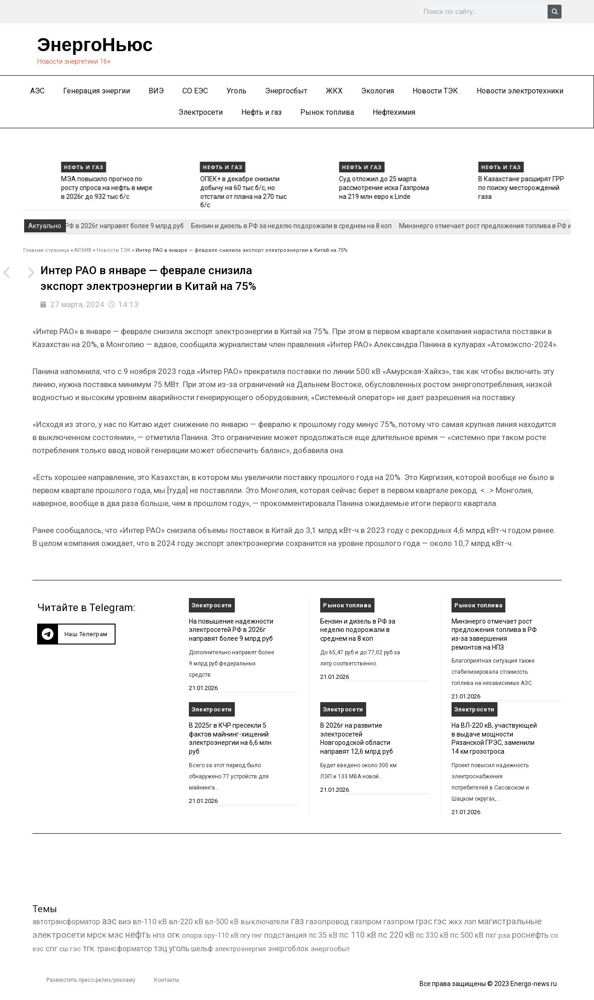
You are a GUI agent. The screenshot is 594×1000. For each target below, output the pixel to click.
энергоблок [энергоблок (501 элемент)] (288, 948)
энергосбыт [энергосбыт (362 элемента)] (330, 949)
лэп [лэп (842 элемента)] (470, 921)
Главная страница (46, 250)
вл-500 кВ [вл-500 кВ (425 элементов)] (222, 921)
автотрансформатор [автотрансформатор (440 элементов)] (66, 921)
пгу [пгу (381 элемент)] (245, 935)
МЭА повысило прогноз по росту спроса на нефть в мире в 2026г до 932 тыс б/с (196, 187)
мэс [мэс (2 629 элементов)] (115, 935)
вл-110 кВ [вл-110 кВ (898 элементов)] (150, 921)
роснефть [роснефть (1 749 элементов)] (530, 935)
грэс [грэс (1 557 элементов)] (424, 921)
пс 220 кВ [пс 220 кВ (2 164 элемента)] (396, 935)
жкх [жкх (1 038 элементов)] (455, 921)
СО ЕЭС (195, 90)
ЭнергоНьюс (95, 44)
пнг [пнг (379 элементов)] (257, 935)
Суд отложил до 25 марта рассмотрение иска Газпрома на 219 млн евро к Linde (474, 187)
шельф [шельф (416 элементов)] (202, 949)
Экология (377, 90)
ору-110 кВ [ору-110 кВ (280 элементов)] (221, 935)
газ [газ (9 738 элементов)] (297, 921)
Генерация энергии (96, 90)
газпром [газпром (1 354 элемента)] (398, 921)
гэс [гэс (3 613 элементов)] (440, 921)
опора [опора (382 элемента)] (192, 935)
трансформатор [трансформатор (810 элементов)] (124, 948)
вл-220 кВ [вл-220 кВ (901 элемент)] (186, 921)
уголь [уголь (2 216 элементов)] (179, 948)
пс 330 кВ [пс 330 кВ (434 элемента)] (432, 935)
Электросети (200, 112)
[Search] (555, 12)
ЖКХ (334, 90)
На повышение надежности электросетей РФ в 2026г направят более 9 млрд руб (231, 630)
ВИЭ (156, 90)
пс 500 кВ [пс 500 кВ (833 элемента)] (467, 935)
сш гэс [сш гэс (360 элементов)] (70, 949)
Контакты (166, 980)
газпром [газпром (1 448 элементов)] (366, 921)
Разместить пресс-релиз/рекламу (91, 980)
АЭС (37, 90)
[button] (76, 634)
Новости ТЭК (435, 90)
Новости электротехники (520, 90)
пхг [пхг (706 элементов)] (491, 935)
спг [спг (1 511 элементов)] (51, 948)
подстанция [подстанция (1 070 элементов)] (285, 935)
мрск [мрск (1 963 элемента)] (96, 935)
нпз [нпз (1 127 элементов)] (159, 935)
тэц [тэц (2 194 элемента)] (160, 948)
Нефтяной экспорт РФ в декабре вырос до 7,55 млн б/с (57, 187)
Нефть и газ (261, 112)
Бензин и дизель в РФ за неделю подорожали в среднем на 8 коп (298, 226)
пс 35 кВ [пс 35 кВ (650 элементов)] (323, 935)
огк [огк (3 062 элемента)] (173, 935)
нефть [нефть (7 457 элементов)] (138, 934)
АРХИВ (82, 250)
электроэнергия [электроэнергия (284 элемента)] (240, 949)
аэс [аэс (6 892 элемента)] (109, 921)
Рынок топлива (327, 112)
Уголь (236, 90)
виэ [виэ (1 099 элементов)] (124, 921)
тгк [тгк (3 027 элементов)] (89, 948)
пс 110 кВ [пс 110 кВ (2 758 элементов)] (357, 935)
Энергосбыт (286, 90)
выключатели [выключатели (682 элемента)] (264, 921)
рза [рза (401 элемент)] (504, 935)
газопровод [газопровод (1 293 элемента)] (327, 921)
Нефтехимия (394, 112)
